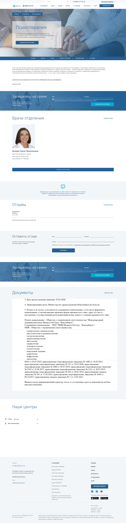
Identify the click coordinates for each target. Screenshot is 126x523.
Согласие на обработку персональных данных (84, 100)
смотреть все (108, 292)
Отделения (44, 5)
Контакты (94, 474)
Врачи (68, 5)
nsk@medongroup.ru (18, 476)
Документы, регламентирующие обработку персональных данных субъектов (62, 497)
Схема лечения (65, 58)
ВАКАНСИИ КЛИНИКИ (58, 466)
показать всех (108, 118)
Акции (60, 5)
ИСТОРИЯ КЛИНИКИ (58, 476)
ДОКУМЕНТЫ (55, 489)
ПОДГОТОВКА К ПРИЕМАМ (59, 486)
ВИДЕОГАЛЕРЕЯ (56, 470)
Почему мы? (80, 58)
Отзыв (54, 242)
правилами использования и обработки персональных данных (92, 245)
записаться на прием (27, 42)
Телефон (86, 97)
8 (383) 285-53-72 (18, 466)
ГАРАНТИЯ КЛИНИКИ (58, 473)
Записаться (107, 5)
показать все (16, 84)
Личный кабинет (107, 2)
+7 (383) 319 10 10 (79, 1)
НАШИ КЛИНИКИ (56, 483)
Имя (53, 97)
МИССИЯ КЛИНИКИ (57, 479)
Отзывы (92, 58)
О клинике (76, 5)
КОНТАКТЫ (87, 5)
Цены (53, 5)
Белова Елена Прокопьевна (25, 151)
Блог (95, 5)
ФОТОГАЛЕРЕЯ (56, 492)
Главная (16, 14)
